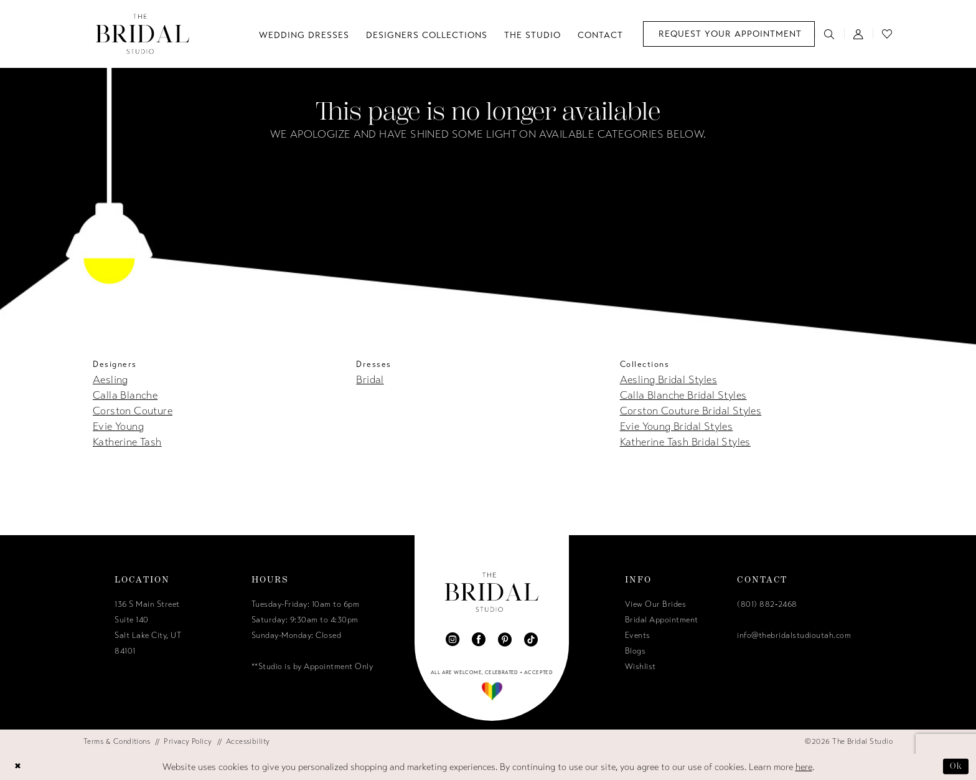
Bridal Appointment (661, 620)
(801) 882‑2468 (767, 604)
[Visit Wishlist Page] (887, 33)
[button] (858, 33)
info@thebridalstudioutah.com (794, 635)
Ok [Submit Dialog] (954, 766)
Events (637, 635)
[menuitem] (729, 34)
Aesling (110, 379)
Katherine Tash (127, 442)
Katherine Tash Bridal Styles (685, 442)
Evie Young (118, 426)
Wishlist (640, 667)
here (803, 767)
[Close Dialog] (19, 767)
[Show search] (829, 33)
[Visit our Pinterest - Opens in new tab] (505, 639)
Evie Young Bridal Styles (676, 426)
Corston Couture (132, 410)
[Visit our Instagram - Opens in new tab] (452, 639)
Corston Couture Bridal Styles (691, 410)
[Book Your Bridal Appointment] (729, 34)
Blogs (635, 651)
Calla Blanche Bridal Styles (683, 395)
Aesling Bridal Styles (668, 379)
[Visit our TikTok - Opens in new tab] (531, 639)
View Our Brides (656, 604)
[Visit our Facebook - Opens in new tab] (479, 639)
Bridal (369, 379)
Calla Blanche (125, 395)
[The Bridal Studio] (142, 34)
